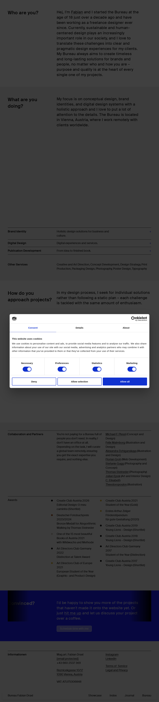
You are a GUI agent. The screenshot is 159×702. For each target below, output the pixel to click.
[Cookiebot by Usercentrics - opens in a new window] (133, 318)
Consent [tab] (33, 327)
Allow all (125, 381)
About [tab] (126, 327)
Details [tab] (79, 327)
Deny (34, 381)
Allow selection (79, 381)
